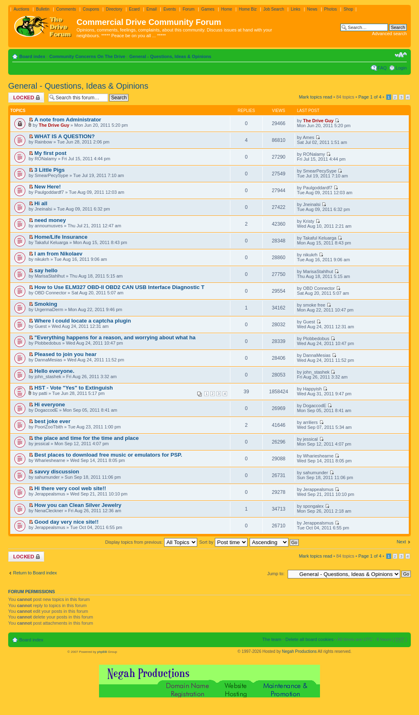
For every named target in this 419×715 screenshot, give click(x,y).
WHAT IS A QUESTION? (64, 136)
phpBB (102, 652)
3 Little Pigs (49, 170)
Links (295, 9)
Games (207, 9)
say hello (45, 270)
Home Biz (248, 9)
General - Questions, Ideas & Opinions (170, 56)
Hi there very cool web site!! (70, 488)
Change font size (401, 54)
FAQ (382, 67)
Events (169, 9)
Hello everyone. (54, 371)
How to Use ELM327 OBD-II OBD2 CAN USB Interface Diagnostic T (119, 287)
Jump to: (275, 573)
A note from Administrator (67, 120)
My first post (50, 153)
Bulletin (43, 9)
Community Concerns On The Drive (87, 56)
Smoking (45, 304)
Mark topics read (315, 96)
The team (271, 639)
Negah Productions (299, 651)
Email (151, 9)
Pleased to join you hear (65, 354)
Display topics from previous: (151, 542)
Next (401, 541)
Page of (369, 96)
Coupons (91, 9)
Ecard (134, 9)
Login (401, 67)
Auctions (21, 9)
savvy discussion (56, 471)
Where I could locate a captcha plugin (82, 321)
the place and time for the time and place (86, 438)
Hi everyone (49, 404)
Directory (114, 9)
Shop (348, 9)
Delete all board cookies (309, 639)
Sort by (223, 542)
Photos (330, 9)
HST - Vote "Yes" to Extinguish (73, 388)
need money (50, 220)
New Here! (47, 187)
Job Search (274, 9)
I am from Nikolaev (58, 254)
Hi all (40, 203)
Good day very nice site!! (66, 522)
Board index (32, 56)
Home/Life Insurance (61, 237)
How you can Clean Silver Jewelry (78, 505)
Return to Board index (35, 572)
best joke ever (52, 421)
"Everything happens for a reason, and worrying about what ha (115, 337)
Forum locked (26, 97)
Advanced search (389, 33)
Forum (188, 9)
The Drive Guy (54, 125)
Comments (66, 9)
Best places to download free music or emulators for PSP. (108, 455)
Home (226, 9)
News (312, 9)
